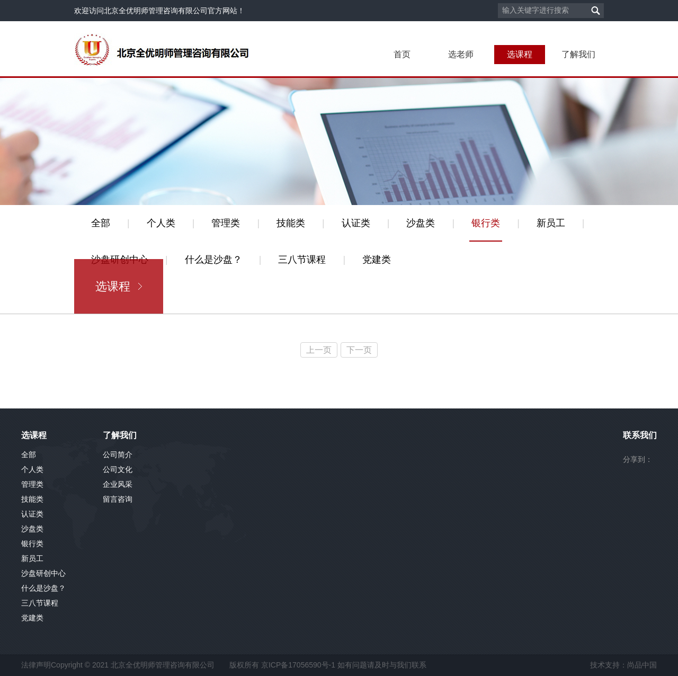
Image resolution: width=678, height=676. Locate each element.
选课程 (519, 54)
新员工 (551, 223)
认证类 (356, 223)
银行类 (485, 223)
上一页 (319, 349)
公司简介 (117, 454)
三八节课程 (302, 259)
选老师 (461, 54)
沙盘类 (420, 223)
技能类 (290, 223)
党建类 (376, 259)
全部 (100, 223)
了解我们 (578, 54)
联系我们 (640, 435)
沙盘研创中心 (43, 573)
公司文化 (117, 469)
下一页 (359, 349)
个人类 (161, 223)
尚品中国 (642, 665)
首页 (402, 54)
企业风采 (117, 484)
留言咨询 (117, 499)
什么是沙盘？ (213, 259)
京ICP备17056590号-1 (298, 665)
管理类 (225, 223)
